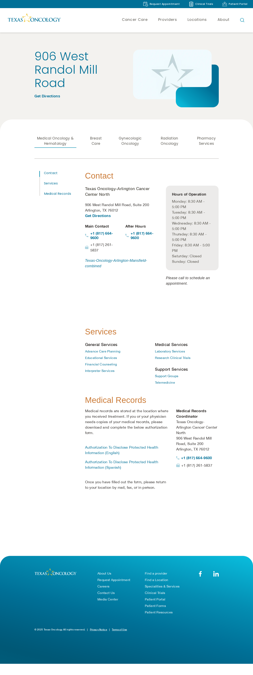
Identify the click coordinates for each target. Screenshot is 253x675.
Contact (51, 173)
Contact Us (106, 594)
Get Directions (47, 96)
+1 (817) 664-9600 (101, 236)
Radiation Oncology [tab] (169, 141)
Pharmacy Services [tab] (206, 141)
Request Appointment (113, 581)
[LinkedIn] (216, 575)
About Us (104, 575)
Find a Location (156, 581)
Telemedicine (165, 383)
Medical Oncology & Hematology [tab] (55, 141)
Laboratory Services (170, 352)
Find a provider (156, 575)
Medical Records (57, 194)
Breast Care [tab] (96, 141)
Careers (103, 588)
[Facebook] (200, 575)
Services (51, 184)
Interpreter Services (100, 371)
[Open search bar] (242, 20)
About (224, 19)
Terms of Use (119, 630)
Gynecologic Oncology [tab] (130, 141)
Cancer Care (135, 19)
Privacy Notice (98, 630)
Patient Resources (159, 613)
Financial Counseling (101, 365)
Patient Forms (155, 607)
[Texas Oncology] (34, 20)
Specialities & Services (162, 588)
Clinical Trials (155, 594)
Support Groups (166, 376)
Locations (197, 19)
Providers (167, 19)
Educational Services (101, 358)
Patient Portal (155, 601)
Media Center (107, 601)
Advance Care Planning (103, 352)
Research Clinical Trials (173, 358)
